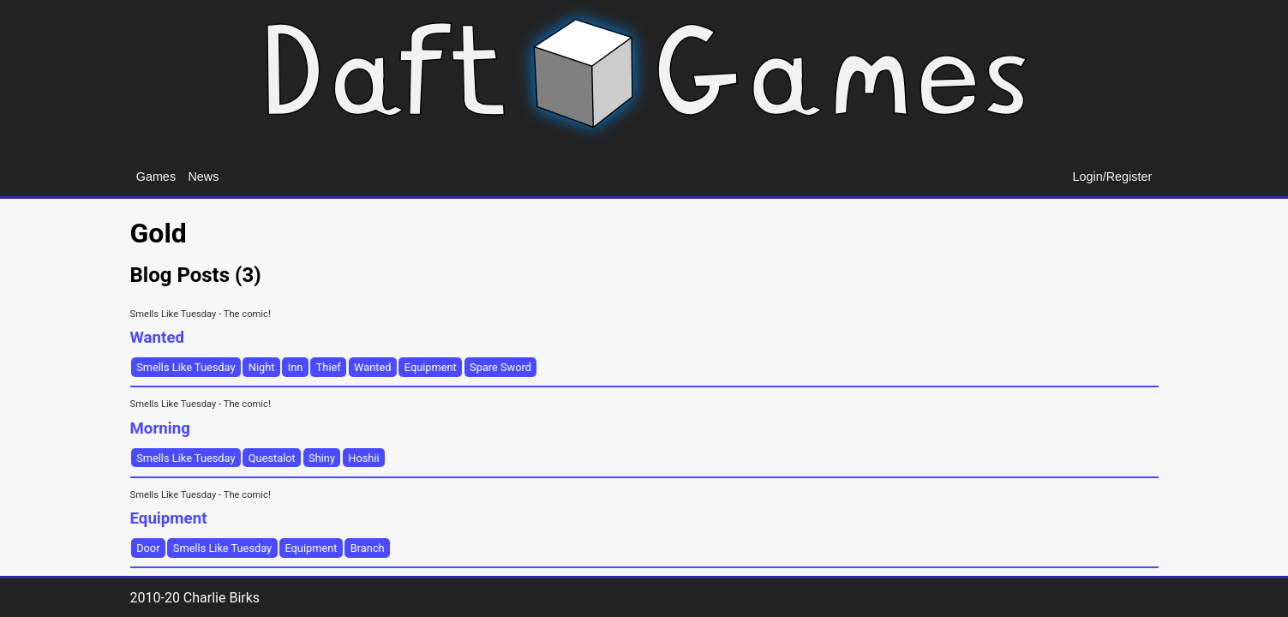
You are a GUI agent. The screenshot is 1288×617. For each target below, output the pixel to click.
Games (156, 176)
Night (262, 367)
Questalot (272, 458)
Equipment (430, 367)
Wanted (372, 367)
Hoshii (363, 458)
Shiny (322, 458)
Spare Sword (500, 367)
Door (147, 548)
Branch (367, 548)
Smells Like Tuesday (185, 367)
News (203, 176)
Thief (328, 367)
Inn (295, 367)
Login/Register (1113, 176)
